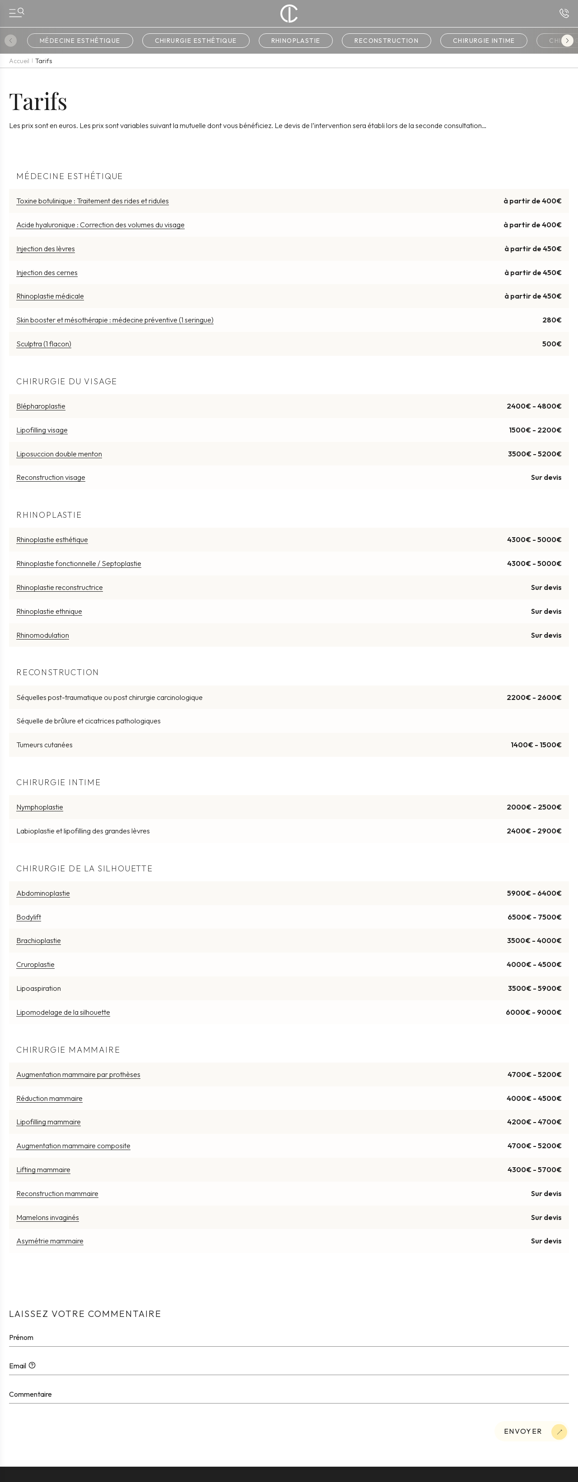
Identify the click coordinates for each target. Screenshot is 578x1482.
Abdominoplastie (43, 892)
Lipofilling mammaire (48, 1121)
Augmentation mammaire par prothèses (78, 1074)
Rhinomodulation (42, 635)
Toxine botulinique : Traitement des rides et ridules (92, 200)
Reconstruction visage (50, 477)
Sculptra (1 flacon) (43, 343)
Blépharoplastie (40, 405)
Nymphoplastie (39, 806)
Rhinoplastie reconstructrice (59, 587)
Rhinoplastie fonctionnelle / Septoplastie (78, 563)
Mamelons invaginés (47, 1217)
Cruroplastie (35, 964)
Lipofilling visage (42, 429)
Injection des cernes (47, 272)
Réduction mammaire (49, 1098)
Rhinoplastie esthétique (52, 539)
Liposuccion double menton (59, 453)
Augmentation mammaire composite (73, 1145)
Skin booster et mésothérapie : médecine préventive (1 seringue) (115, 319)
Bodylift (28, 916)
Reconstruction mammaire (57, 1193)
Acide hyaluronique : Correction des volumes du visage (100, 224)
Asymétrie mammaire (50, 1240)
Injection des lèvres (45, 248)
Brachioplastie (38, 940)
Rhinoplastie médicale (50, 295)
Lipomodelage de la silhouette (63, 1012)
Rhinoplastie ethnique (49, 611)
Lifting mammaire (43, 1169)
